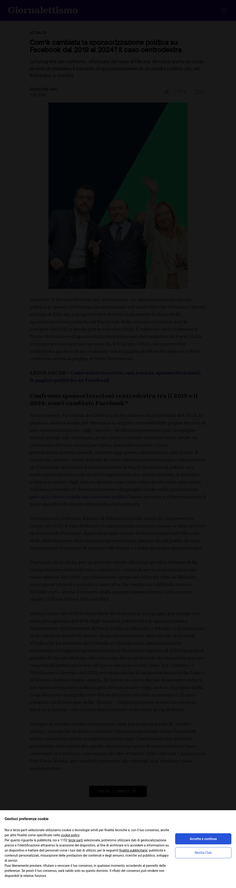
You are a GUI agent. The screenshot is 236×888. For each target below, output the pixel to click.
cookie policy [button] (70, 835)
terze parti (75, 840)
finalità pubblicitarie (133, 850)
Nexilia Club (203, 853)
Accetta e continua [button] (203, 839)
